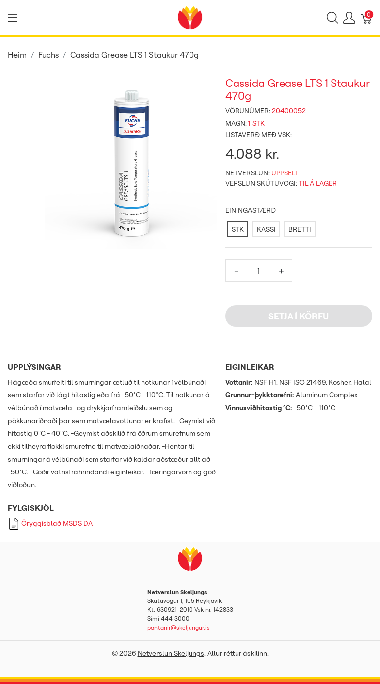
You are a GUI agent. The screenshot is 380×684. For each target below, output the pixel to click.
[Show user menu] (349, 17)
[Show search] (332, 17)
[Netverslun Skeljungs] (190, 17)
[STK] (237, 229)
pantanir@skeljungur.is (178, 627)
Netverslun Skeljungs (171, 653)
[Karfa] (366, 17)
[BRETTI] (300, 229)
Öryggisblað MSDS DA (50, 523)
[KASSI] (266, 229)
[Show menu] (12, 18)
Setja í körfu (298, 316)
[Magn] (258, 270)
